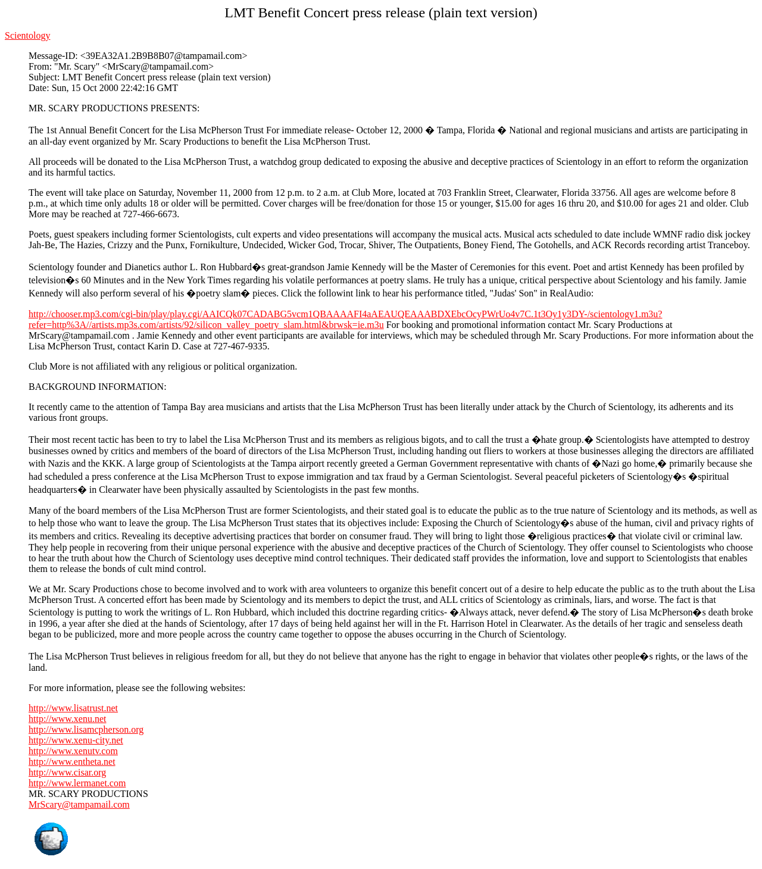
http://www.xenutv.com (73, 751)
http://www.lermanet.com (77, 783)
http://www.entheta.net (72, 762)
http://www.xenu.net (68, 719)
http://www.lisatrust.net (73, 708)
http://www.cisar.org (67, 772)
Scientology (27, 35)
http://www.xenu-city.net (76, 740)
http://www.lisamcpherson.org (86, 729)
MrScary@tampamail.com (79, 804)
